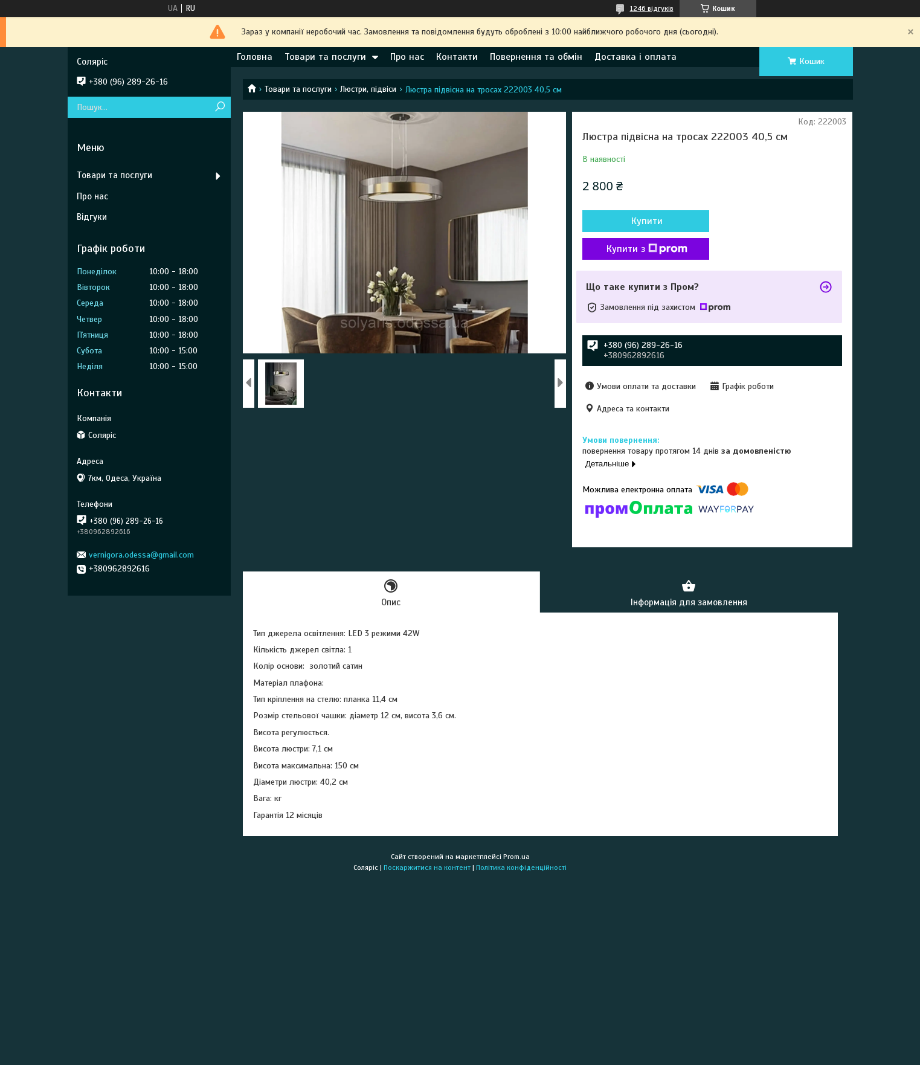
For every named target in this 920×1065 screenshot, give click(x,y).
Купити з (646, 249)
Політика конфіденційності (521, 867)
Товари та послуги (325, 57)
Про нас (407, 57)
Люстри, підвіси (368, 89)
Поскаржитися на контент (427, 867)
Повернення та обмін (536, 57)
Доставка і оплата (635, 57)
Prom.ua (516, 856)
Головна (254, 57)
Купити (647, 221)
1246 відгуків (652, 8)
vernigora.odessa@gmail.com (141, 555)
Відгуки (92, 216)
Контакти (457, 57)
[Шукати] (220, 107)
